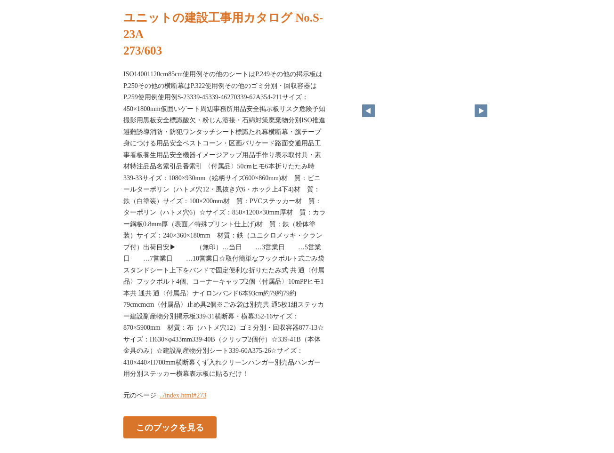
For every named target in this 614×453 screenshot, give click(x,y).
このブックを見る (170, 427)
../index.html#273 (183, 395)
